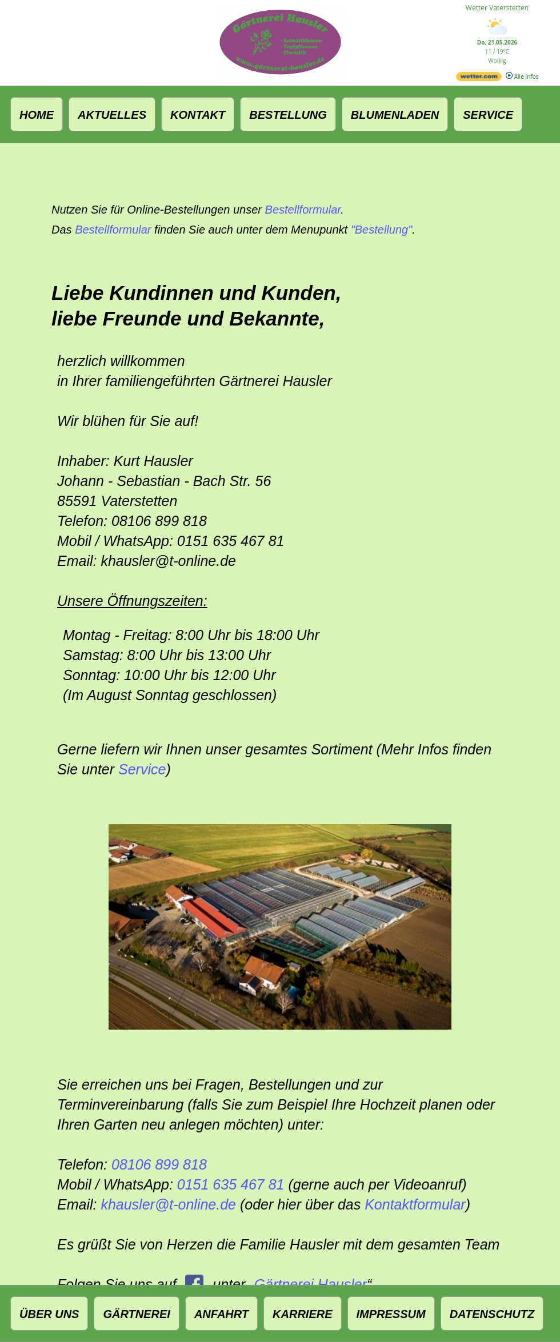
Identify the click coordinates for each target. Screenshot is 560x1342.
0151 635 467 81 (231, 1184)
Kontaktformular (415, 1204)
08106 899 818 (159, 1164)
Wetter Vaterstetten (497, 8)
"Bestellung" (382, 229)
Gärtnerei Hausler (310, 1284)
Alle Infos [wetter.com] (522, 77)
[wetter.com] (479, 79)
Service (142, 769)
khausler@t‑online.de (168, 1204)
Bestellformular (303, 209)
